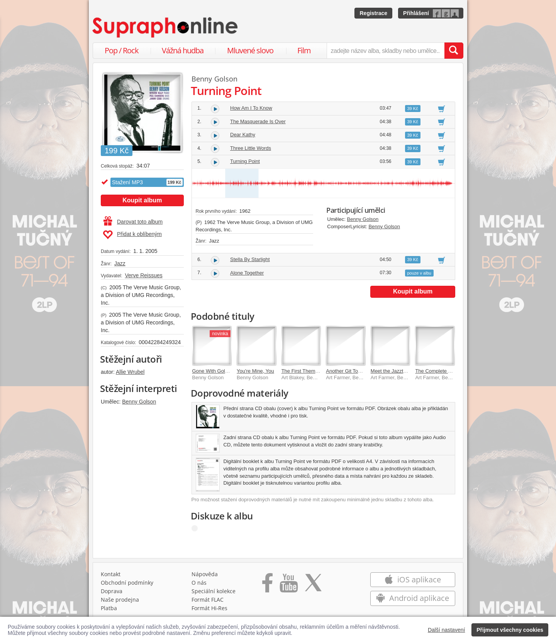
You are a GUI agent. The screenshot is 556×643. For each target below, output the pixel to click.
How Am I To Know (251, 108)
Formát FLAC (208, 599)
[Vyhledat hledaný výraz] (453, 50)
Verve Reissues (143, 275)
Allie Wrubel (130, 372)
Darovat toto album (133, 222)
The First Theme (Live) (306, 371)
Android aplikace (412, 598)
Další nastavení (446, 630)
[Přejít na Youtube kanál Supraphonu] (288, 585)
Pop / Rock (122, 50)
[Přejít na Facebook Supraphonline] (267, 585)
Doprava (111, 591)
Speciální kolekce (214, 591)
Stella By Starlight (250, 259)
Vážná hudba (182, 50)
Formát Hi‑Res (210, 608)
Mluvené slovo (250, 50)
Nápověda (205, 574)
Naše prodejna (120, 599)
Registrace (373, 13)
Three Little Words (250, 148)
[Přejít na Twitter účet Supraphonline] (313, 585)
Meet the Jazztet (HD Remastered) (409, 371)
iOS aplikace (412, 579)
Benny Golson (139, 402)
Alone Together (247, 273)
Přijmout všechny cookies (509, 630)
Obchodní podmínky (127, 582)
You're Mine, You (255, 371)
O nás (199, 582)
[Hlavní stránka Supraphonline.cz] (165, 27)
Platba (109, 608)
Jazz (119, 263)
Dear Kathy (242, 134)
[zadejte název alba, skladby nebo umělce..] (385, 50)
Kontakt (110, 574)
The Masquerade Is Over (258, 121)
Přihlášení (416, 13)
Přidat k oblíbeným (132, 234)
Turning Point (245, 161)
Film (304, 50)
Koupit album (142, 200)
